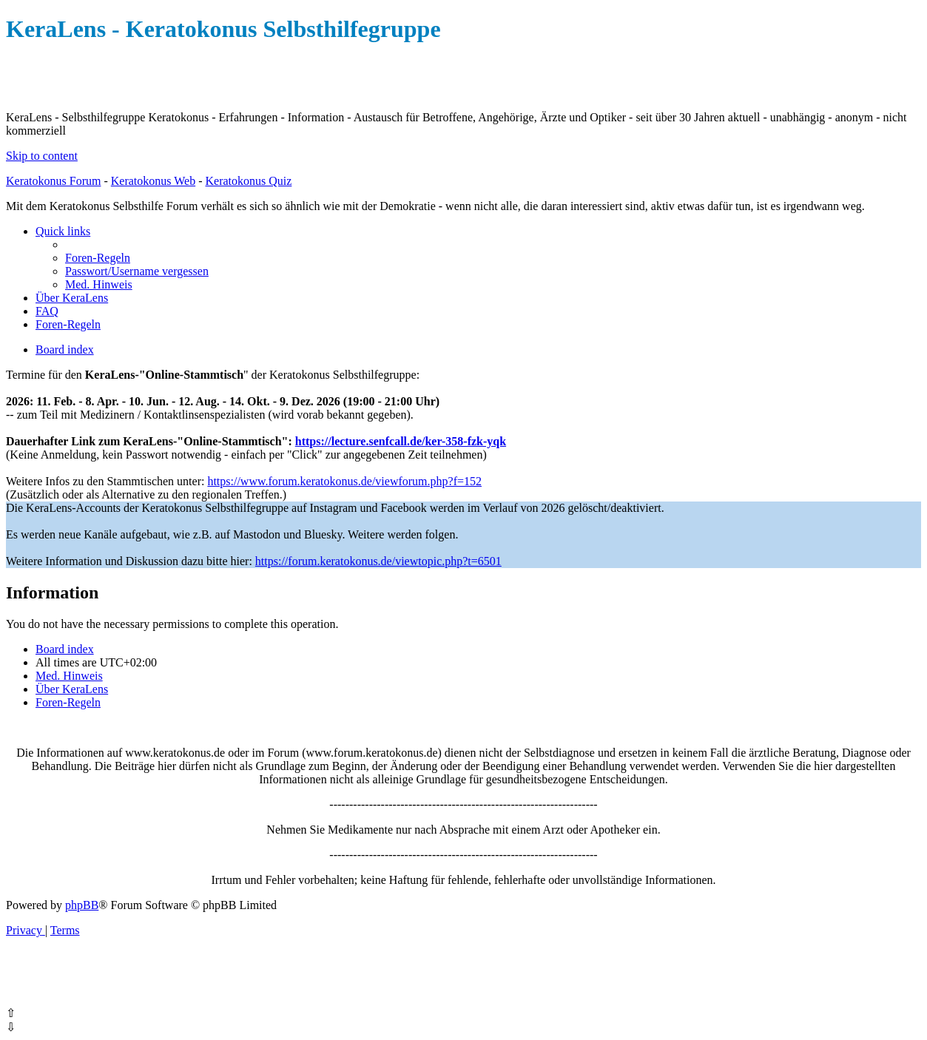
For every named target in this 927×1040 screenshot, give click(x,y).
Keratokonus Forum (53, 181)
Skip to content (42, 155)
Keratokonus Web (153, 181)
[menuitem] (97, 257)
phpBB (81, 905)
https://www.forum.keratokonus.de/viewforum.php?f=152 (344, 481)
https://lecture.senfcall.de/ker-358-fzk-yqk (400, 441)
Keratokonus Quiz (248, 181)
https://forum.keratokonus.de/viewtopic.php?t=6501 (378, 561)
